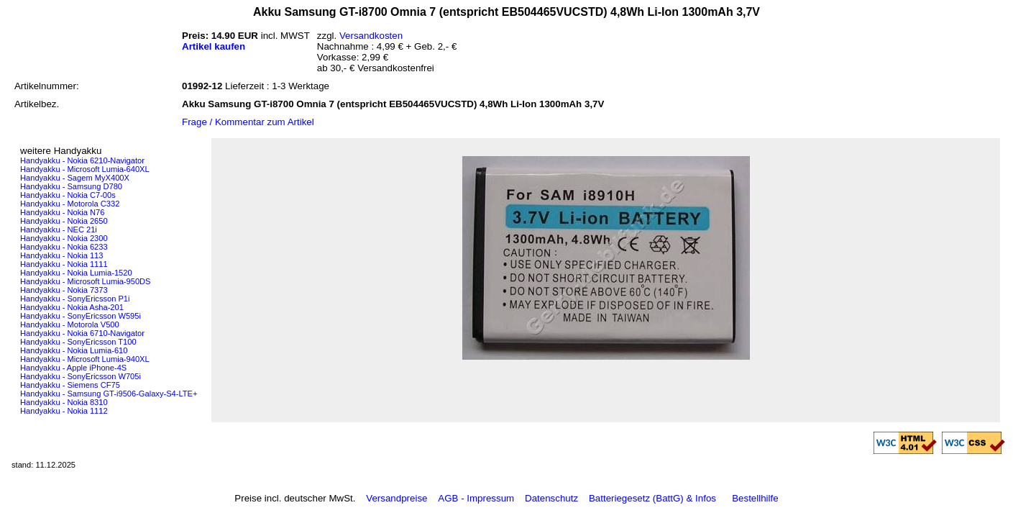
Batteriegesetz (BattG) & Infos (652, 498)
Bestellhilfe (755, 498)
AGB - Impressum (476, 498)
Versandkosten (371, 35)
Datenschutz (551, 498)
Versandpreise (396, 498)
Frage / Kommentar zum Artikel (248, 122)
